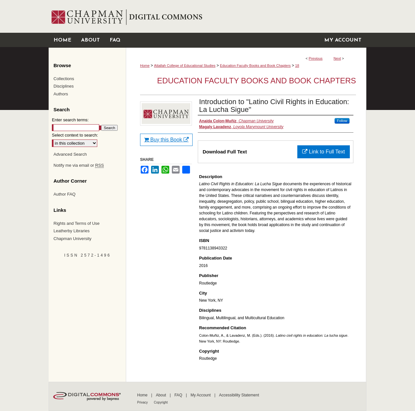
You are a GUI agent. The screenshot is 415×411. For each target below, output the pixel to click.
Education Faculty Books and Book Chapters (255, 65)
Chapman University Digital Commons (245, 16)
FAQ (178, 395)
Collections (63, 78)
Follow (342, 121)
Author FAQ (64, 194)
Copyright (161, 402)
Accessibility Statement (239, 395)
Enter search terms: (70, 119)
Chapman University (72, 238)
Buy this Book (166, 139)
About (161, 395)
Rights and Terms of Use (76, 223)
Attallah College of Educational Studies (185, 65)
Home (144, 65)
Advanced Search (70, 154)
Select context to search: (75, 135)
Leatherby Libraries (71, 230)
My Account (201, 395)
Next (337, 58)
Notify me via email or (78, 165)
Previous (316, 58)
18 (297, 65)
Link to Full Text (323, 151)
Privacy (143, 402)
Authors (60, 93)
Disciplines (63, 86)
